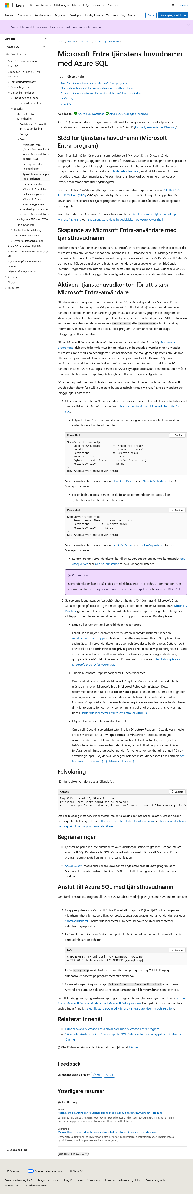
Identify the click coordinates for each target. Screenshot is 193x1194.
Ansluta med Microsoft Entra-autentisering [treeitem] (33, 126)
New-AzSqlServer (124, 481)
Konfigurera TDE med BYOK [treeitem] (32, 219)
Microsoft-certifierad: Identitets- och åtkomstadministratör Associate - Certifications (107, 1132)
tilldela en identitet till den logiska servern (127, 821)
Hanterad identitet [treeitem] (33, 184)
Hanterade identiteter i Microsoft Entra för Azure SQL (115, 713)
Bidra (80, 1180)
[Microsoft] (7, 5)
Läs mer (133, 1047)
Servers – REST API (167, 589)
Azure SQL (85, 41)
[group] (122, 802)
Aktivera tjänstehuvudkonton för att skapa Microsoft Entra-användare (101, 93)
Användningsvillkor (156, 1180)
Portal (151, 15)
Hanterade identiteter (125, 171)
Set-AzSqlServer (123, 545)
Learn (61, 41)
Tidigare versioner (48, 1180)
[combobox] (26, 47)
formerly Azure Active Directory (155, 127)
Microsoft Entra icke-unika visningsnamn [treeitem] (35, 191)
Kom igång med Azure (173, 15)
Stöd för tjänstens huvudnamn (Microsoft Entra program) (94, 83)
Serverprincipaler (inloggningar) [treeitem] (32, 166)
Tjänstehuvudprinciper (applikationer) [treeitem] (36, 176)
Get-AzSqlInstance (107, 564)
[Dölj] (46, 38)
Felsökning (67, 98)
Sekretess (92, 1180)
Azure (71, 41)
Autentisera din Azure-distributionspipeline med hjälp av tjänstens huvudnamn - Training (110, 1112)
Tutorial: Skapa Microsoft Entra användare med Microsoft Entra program (112, 1029)
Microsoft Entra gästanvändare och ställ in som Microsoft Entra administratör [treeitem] (36, 151)
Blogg (66, 1180)
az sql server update (134, 589)
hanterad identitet (76, 921)
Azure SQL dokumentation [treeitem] (23, 61)
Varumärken (11, 1185)
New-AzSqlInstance (155, 481)
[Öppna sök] (173, 5)
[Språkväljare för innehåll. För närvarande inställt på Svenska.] (13, 1171)
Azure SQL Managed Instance (128, 114)
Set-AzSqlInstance (152, 545)
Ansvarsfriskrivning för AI (19, 1180)
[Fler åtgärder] (184, 42)
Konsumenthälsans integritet (121, 1180)
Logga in (183, 5)
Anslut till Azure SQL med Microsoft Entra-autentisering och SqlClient (128, 1008)
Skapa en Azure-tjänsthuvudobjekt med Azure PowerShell (125, 219)
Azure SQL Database (107, 41)
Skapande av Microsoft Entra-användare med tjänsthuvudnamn (97, 88)
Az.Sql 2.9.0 (72, 866)
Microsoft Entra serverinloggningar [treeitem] (33, 201)
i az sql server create (105, 589)
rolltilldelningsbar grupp (88, 638)
